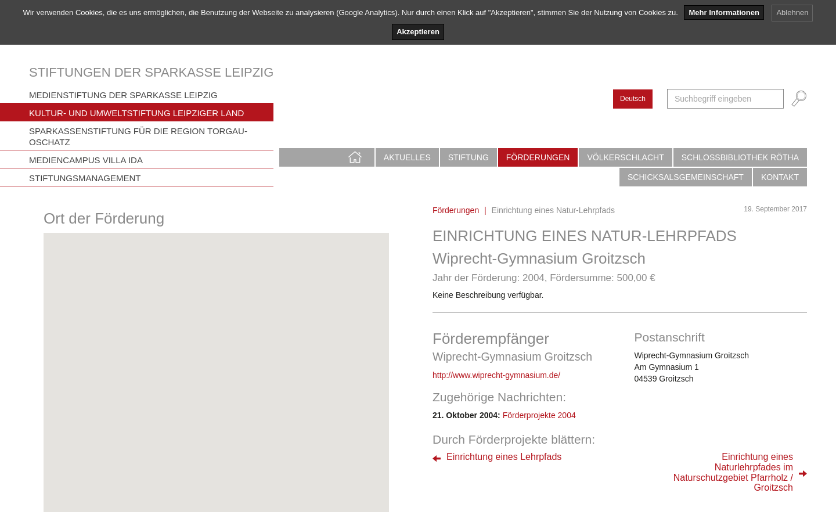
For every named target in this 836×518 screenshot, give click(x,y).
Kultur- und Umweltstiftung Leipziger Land (136, 113)
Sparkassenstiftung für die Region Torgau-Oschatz (138, 136)
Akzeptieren (418, 31)
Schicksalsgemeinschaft (686, 177)
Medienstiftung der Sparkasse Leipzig (123, 95)
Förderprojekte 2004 (539, 415)
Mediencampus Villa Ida (86, 160)
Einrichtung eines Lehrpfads (503, 457)
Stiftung (468, 157)
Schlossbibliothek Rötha (740, 157)
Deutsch (633, 99)
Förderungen (538, 157)
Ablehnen (792, 12)
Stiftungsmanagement (85, 178)
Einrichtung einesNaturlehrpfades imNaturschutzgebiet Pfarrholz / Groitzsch (733, 472)
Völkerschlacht (625, 157)
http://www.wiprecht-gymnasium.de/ (496, 375)
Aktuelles (407, 157)
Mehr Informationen (724, 12)
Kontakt (780, 177)
